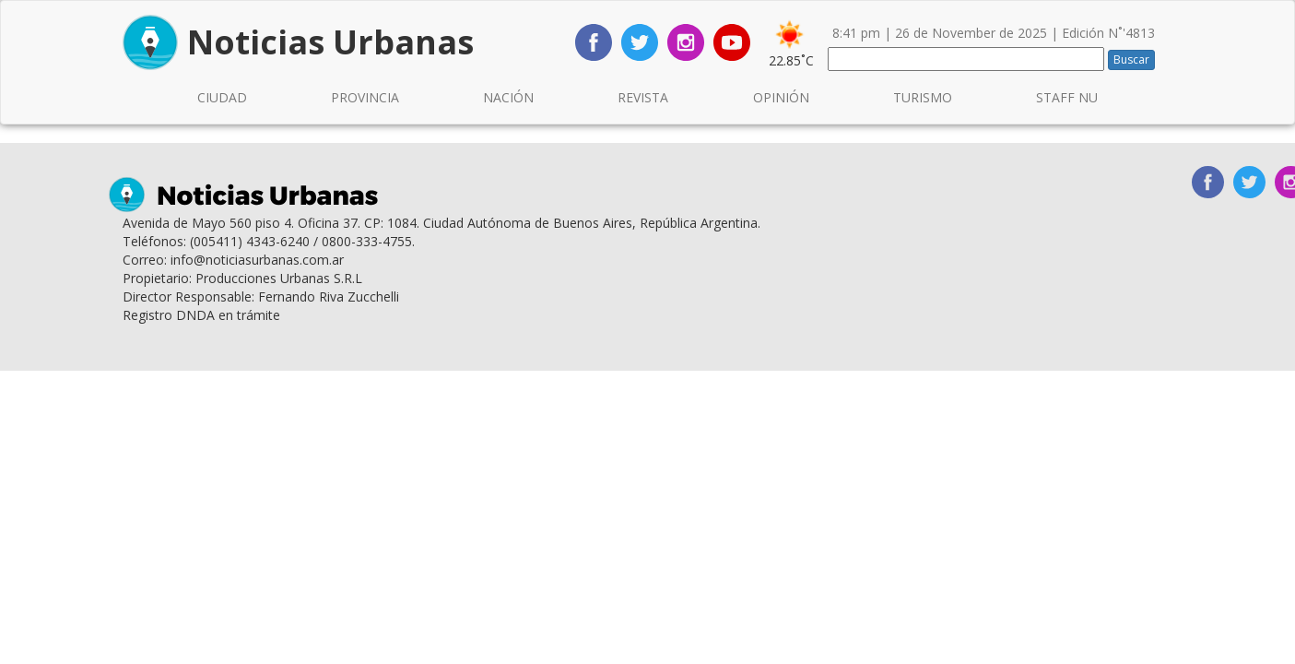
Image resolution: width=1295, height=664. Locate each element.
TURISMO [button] (922, 97)
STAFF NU (1067, 97)
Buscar (1131, 59)
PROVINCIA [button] (365, 97)
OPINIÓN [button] (781, 97)
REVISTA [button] (643, 97)
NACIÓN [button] (508, 97)
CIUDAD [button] (222, 97)
